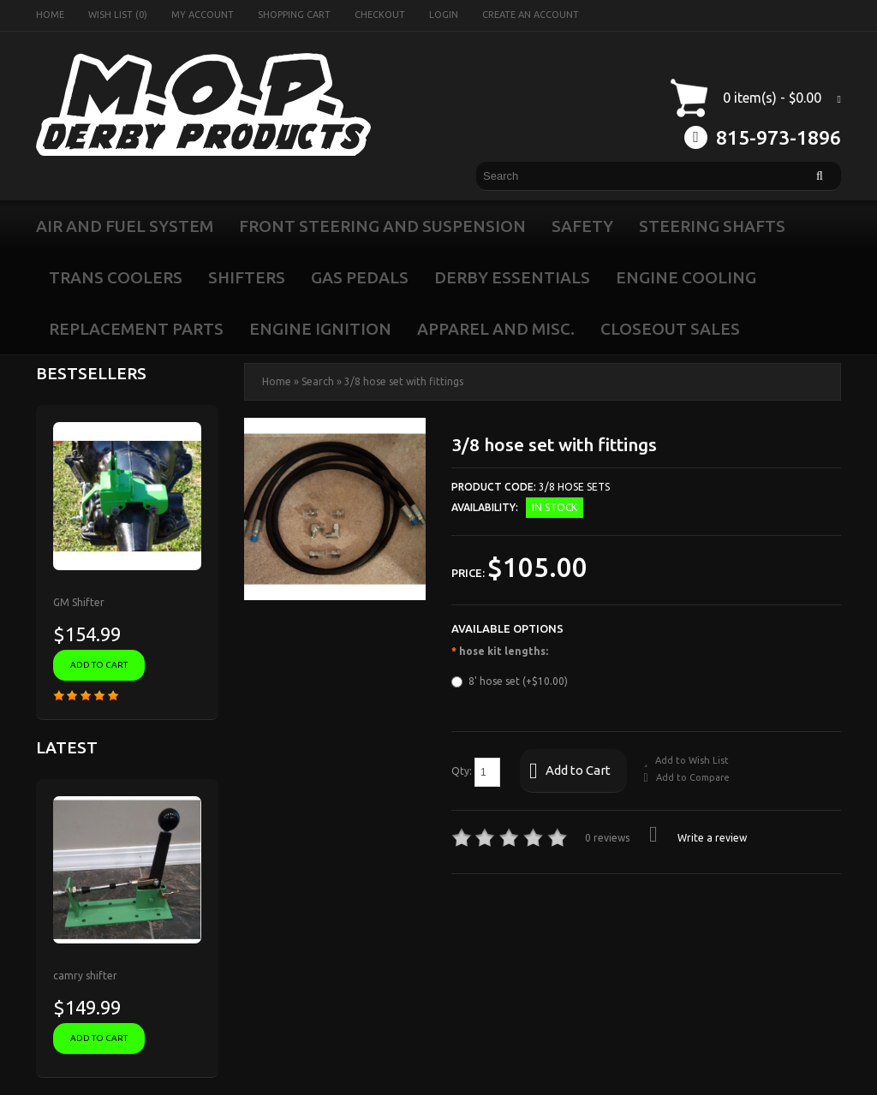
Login (443, 14)
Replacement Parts (136, 328)
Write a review (698, 837)
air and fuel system (124, 226)
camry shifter (85, 975)
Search (317, 381)
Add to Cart (570, 771)
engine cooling (686, 277)
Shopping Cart (294, 14)
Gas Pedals (360, 277)
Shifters (246, 277)
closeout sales (670, 328)
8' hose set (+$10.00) (509, 681)
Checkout (380, 14)
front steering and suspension (382, 226)
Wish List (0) (117, 14)
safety (582, 226)
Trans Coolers (115, 277)
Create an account (530, 14)
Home (50, 14)
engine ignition (320, 328)
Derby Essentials (512, 277)
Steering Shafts (712, 226)
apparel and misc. (496, 328)
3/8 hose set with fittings (403, 381)
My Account (202, 14)
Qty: (475, 772)
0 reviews (607, 837)
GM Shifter (78, 602)
